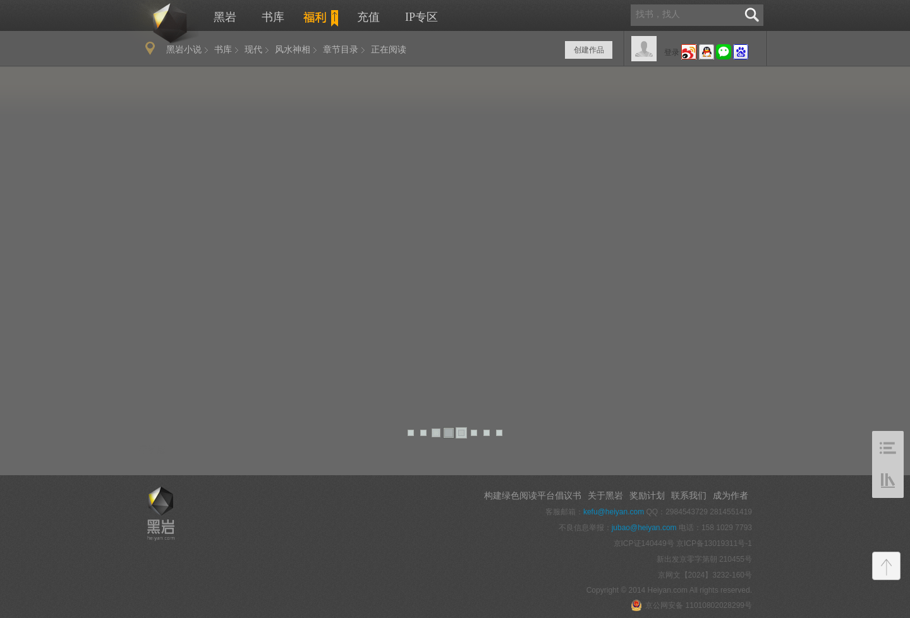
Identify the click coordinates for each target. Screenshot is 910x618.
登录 (671, 52)
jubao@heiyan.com (644, 527)
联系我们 (689, 495)
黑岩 (156, 22)
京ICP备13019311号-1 (714, 543)
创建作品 (589, 49)
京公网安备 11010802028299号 (691, 605)
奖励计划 (647, 495)
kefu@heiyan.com (613, 511)
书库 (273, 17)
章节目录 (340, 49)
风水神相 (292, 49)
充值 (368, 17)
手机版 (152, 450)
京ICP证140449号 (644, 543)
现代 (253, 49)
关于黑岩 (605, 495)
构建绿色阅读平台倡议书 (532, 495)
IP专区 (421, 17)
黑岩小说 (184, 49)
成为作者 (730, 495)
